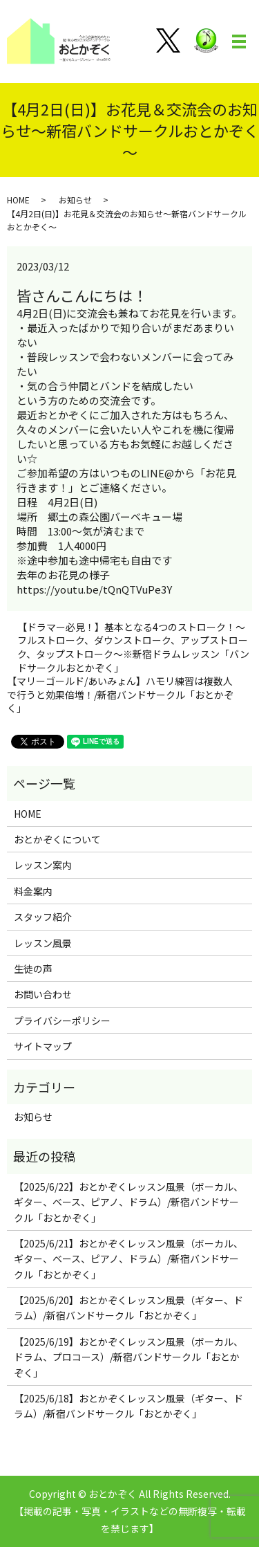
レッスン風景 (43, 943)
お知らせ (75, 199)
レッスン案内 (43, 865)
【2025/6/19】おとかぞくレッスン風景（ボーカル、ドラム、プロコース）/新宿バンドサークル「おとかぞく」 (128, 1357)
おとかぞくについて (57, 839)
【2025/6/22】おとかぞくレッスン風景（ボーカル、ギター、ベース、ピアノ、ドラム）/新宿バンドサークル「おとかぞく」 (128, 1202)
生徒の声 (33, 969)
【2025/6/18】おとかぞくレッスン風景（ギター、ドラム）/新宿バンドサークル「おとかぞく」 (128, 1405)
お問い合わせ (43, 994)
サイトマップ (43, 1046)
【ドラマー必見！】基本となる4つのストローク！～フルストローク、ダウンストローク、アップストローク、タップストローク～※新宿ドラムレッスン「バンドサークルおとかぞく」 (133, 648)
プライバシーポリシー (62, 1020)
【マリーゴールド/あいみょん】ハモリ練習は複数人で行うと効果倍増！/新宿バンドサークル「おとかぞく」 (120, 695)
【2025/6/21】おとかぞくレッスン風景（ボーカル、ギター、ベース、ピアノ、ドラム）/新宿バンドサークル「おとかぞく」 (128, 1258)
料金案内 (33, 891)
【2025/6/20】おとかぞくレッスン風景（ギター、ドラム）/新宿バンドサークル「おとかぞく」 (128, 1307)
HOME (18, 199)
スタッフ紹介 (43, 917)
